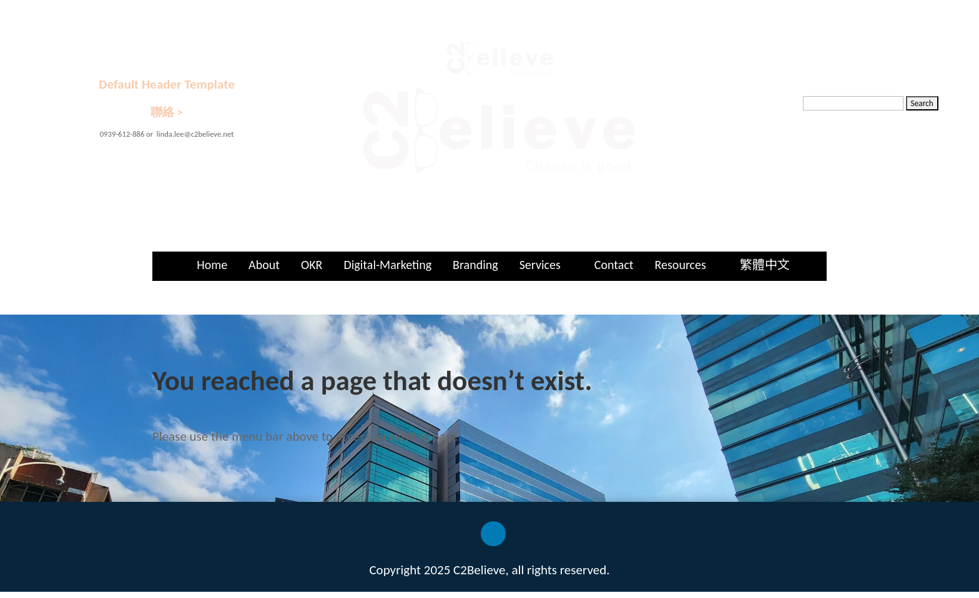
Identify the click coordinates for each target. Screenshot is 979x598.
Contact (614, 264)
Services (540, 264)
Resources (680, 264)
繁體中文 (765, 264)
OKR (312, 264)
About (264, 264)
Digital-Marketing (387, 264)
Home (212, 264)
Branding (475, 264)
